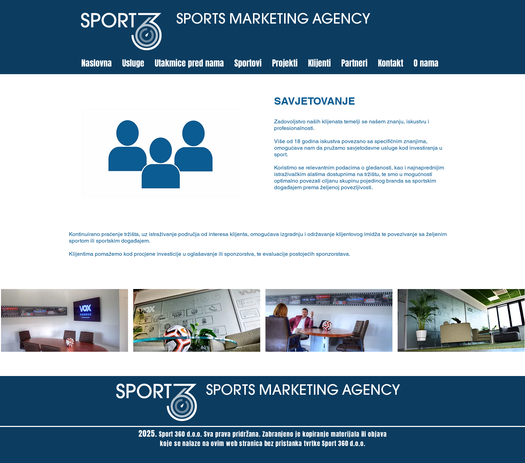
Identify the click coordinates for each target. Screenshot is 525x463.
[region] (161, 153)
